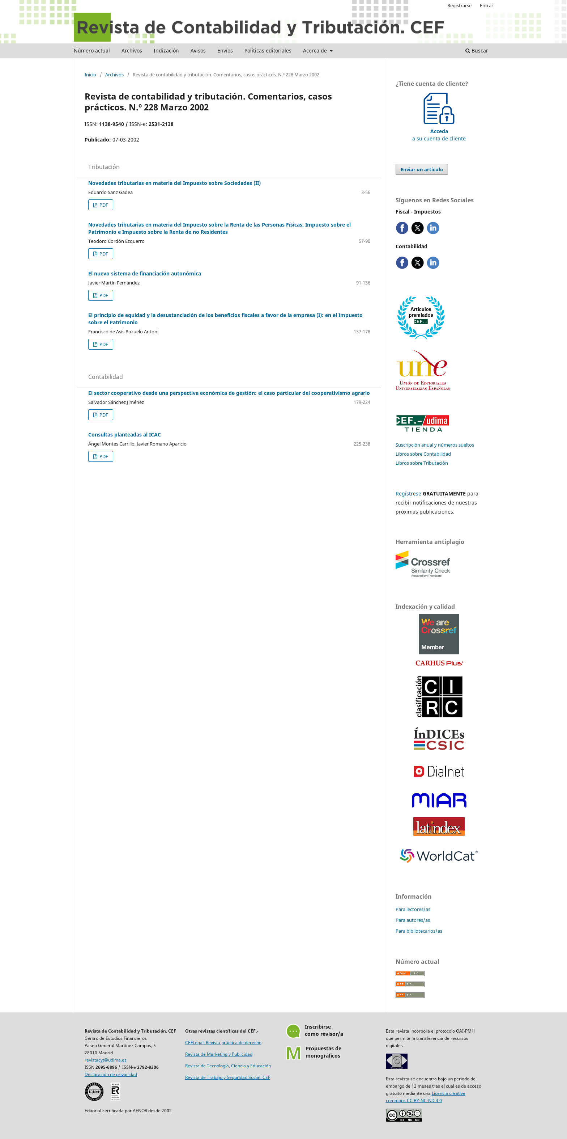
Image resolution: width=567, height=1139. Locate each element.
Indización (166, 50)
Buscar (476, 50)
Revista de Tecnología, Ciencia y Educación (228, 1066)
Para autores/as (413, 920)
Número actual (92, 50)
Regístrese (408, 493)
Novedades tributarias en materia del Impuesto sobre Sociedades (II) (174, 183)
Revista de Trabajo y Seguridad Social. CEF (227, 1077)
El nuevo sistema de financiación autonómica (144, 273)
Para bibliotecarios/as (419, 931)
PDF (103, 205)
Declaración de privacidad (111, 1074)
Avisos (198, 50)
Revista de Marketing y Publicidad (218, 1054)
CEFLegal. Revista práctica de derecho (223, 1042)
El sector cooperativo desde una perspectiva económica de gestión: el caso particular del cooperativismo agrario (229, 392)
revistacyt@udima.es (106, 1060)
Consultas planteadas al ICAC (124, 434)
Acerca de (315, 50)
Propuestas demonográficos (323, 1052)
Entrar (486, 5)
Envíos (225, 50)
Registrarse (459, 5)
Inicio (90, 74)
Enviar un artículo (422, 169)
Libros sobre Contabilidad (423, 454)
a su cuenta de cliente (439, 131)
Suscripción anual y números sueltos (435, 445)
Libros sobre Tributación (422, 463)
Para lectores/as (413, 909)
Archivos (132, 50)
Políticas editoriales (267, 50)
